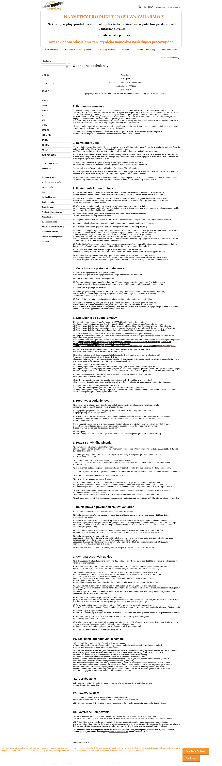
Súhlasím (191, 758)
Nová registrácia (174, 7)
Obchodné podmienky (145, 49)
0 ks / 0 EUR (148, 7)
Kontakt (125, 49)
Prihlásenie (160, 7)
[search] (67, 67)
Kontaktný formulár (106, 49)
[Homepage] (51, 49)
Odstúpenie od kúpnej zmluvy (78, 49)
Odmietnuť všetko (195, 751)
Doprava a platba (169, 49)
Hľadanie (46, 61)
